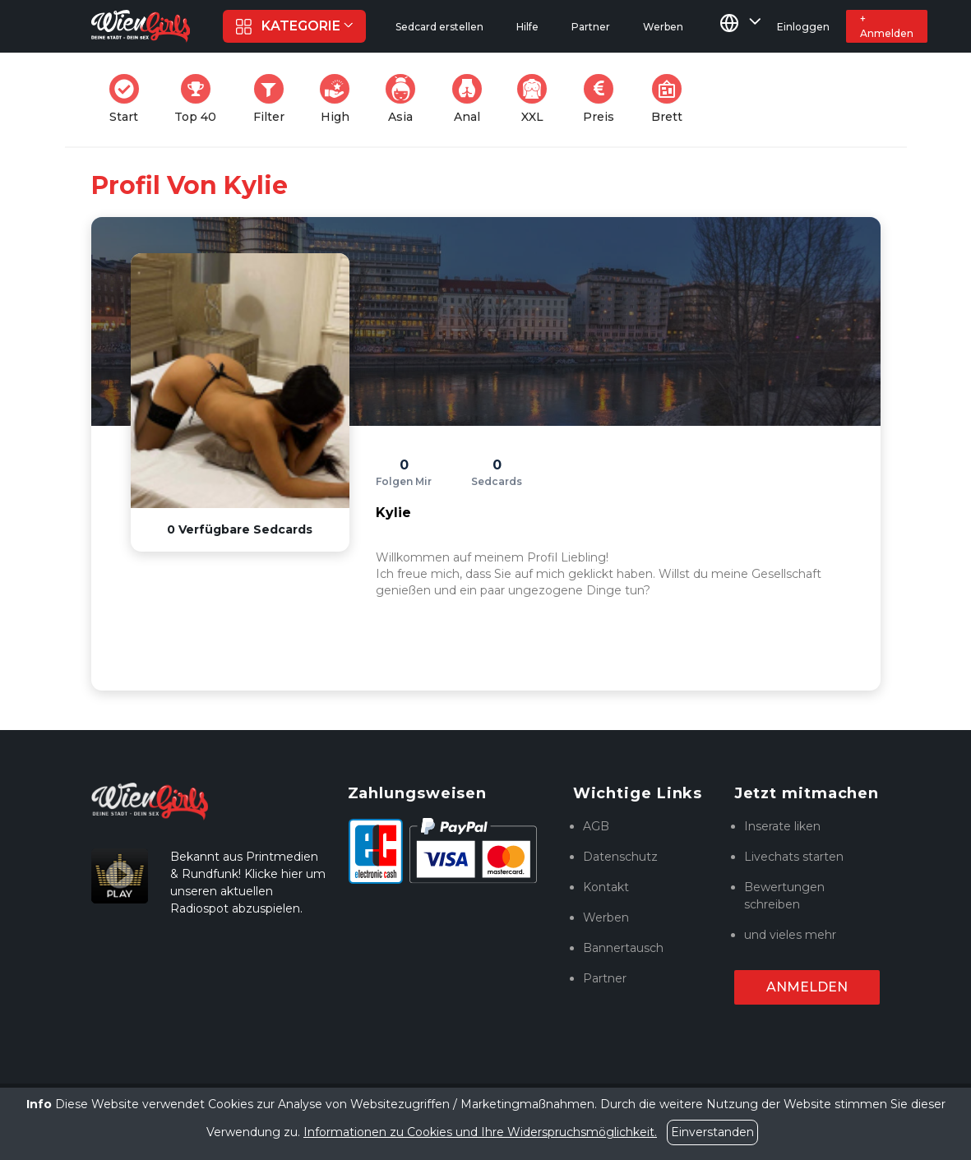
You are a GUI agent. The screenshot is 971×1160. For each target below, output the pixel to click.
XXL (535, 99)
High (339, 99)
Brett (671, 99)
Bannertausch (623, 947)
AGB (596, 826)
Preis (603, 99)
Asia (405, 99)
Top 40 (200, 99)
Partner (605, 978)
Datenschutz (620, 856)
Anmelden (807, 987)
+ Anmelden (886, 25)
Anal (472, 99)
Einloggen (803, 27)
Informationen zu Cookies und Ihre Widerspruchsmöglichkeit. (480, 1132)
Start (129, 99)
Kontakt (606, 887)
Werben (606, 917)
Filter (273, 99)
